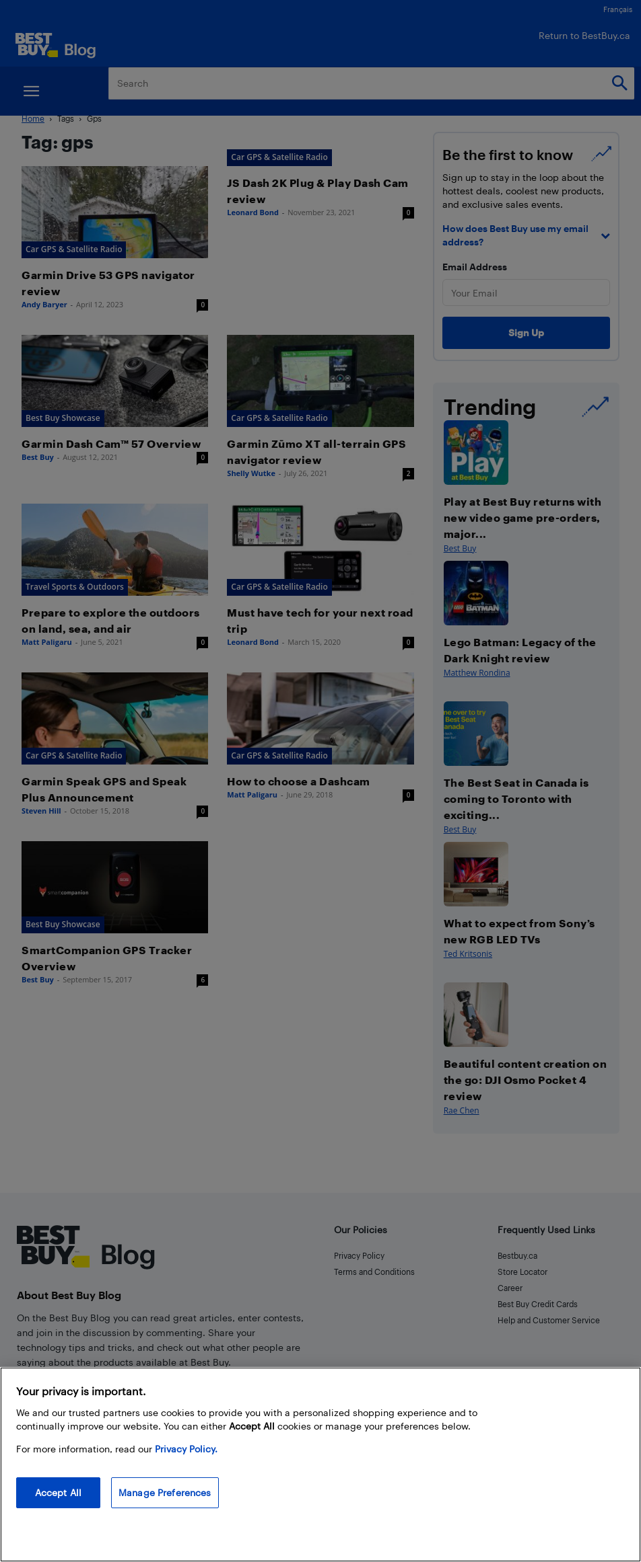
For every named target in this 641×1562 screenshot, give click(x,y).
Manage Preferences (165, 1492)
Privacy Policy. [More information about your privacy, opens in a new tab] (186, 1448)
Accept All (58, 1492)
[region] (320, 1464)
